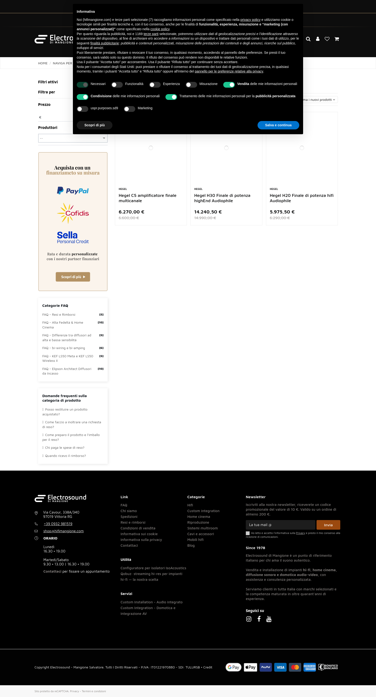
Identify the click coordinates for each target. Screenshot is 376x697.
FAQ (124, 505)
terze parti (151, 34)
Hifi (190, 505)
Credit (207, 667)
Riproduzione (198, 522)
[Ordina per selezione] (307, 99)
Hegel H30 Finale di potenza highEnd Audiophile (222, 198)
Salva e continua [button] (278, 125)
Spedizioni (129, 517)
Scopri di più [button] (94, 125)
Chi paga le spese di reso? (63, 447)
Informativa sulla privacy (141, 540)
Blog (191, 545)
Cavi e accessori (200, 534)
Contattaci (52, 571)
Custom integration (203, 511)
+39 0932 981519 (58, 524)
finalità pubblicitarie (104, 43)
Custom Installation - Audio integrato (152, 602)
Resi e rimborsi (133, 522)
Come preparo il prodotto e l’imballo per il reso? (71, 437)
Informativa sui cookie (139, 534)
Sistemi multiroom (202, 528)
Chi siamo (129, 511)
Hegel (123, 188)
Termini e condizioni (94, 691)
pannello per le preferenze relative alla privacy (229, 71)
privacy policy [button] (250, 20)
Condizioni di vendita (138, 528)
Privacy (74, 691)
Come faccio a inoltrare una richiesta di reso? (71, 424)
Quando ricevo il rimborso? (64, 456)
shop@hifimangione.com (63, 531)
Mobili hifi (195, 540)
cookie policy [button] (159, 29)
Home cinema (198, 517)
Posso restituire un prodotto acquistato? (65, 411)
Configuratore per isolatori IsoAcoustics (153, 568)
